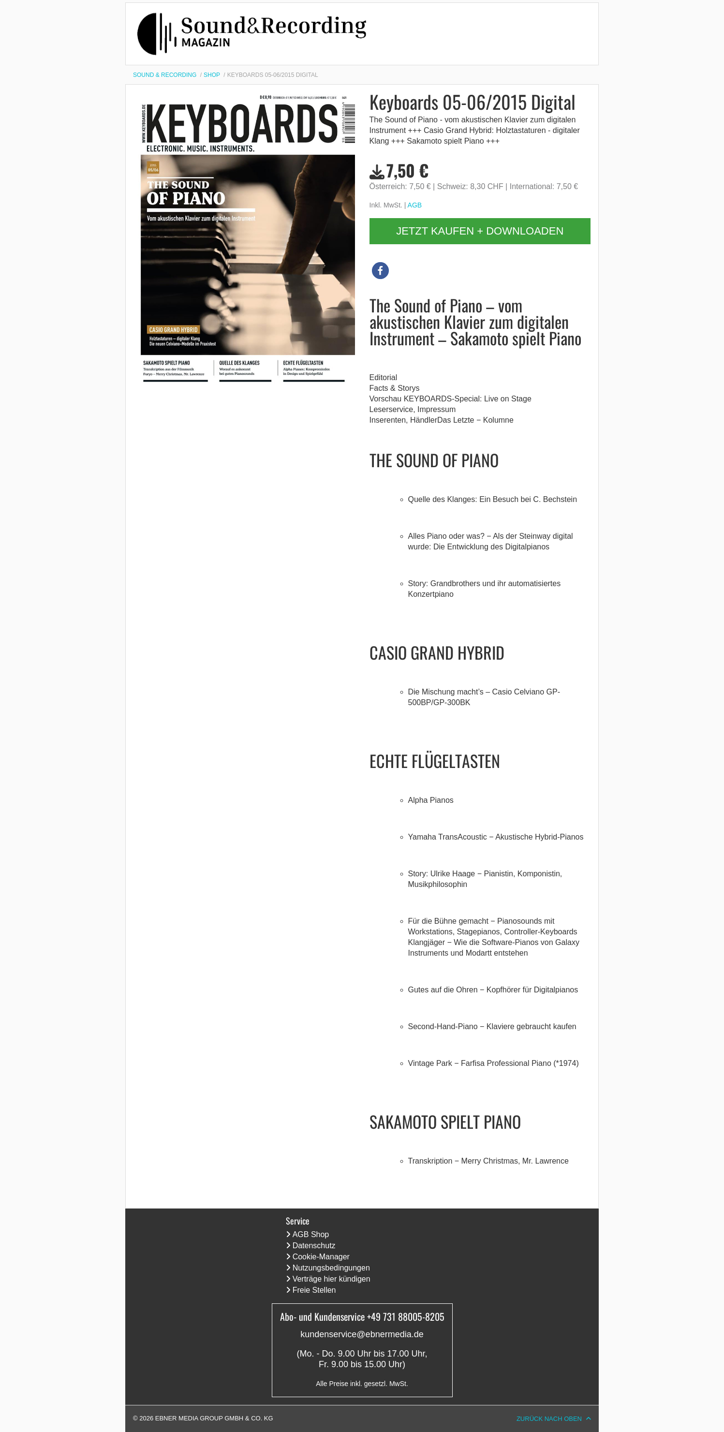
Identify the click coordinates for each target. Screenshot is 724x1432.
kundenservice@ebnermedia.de (361, 1334)
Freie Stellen (314, 1290)
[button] (380, 270)
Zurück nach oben (549, 1418)
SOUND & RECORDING (164, 75)
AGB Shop (311, 1234)
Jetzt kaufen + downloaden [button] (479, 231)
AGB (415, 205)
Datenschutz (314, 1245)
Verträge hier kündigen (331, 1279)
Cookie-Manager (321, 1257)
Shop (212, 75)
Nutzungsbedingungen (331, 1268)
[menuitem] (168, 75)
